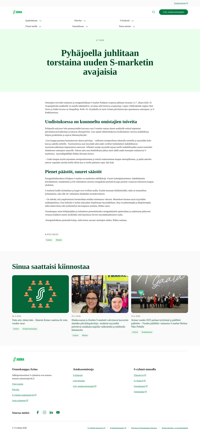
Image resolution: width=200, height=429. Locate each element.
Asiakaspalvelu (181, 3)
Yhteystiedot (17, 378)
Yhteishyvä (140, 369)
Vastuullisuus (92, 20)
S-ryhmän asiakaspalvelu (24, 389)
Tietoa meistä (112, 20)
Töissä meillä (72, 20)
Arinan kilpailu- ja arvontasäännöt (175, 422)
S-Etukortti (53, 20)
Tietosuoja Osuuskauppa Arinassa (144, 422)
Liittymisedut (79, 375)
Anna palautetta (20, 395)
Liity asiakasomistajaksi (173, 12)
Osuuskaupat (141, 380)
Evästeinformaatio (118, 422)
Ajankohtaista (18, 20)
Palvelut (36, 20)
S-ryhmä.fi (140, 375)
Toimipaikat (140, 386)
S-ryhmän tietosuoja (96, 422)
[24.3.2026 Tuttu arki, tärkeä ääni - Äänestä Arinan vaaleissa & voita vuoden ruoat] (40, 297)
